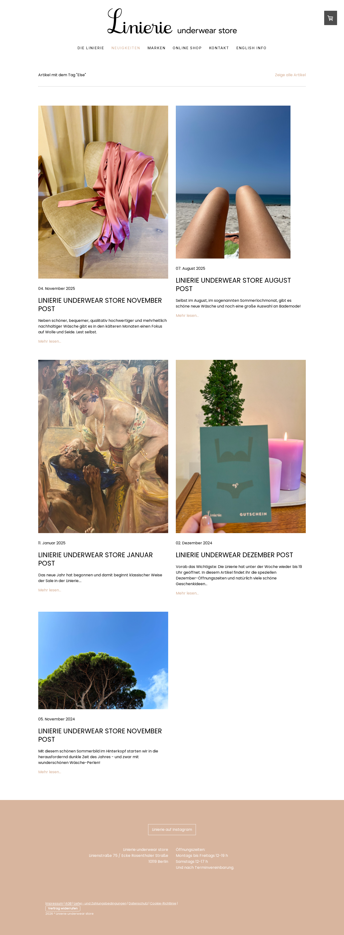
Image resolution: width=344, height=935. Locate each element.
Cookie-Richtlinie (163, 903)
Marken (156, 48)
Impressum (54, 903)
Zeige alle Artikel (290, 75)
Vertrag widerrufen (63, 908)
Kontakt (219, 48)
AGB (68, 903)
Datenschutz (138, 903)
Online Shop (187, 48)
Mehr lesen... (49, 341)
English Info (251, 48)
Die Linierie (90, 48)
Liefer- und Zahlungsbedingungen (100, 903)
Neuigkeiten (125, 48)
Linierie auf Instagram (172, 829)
